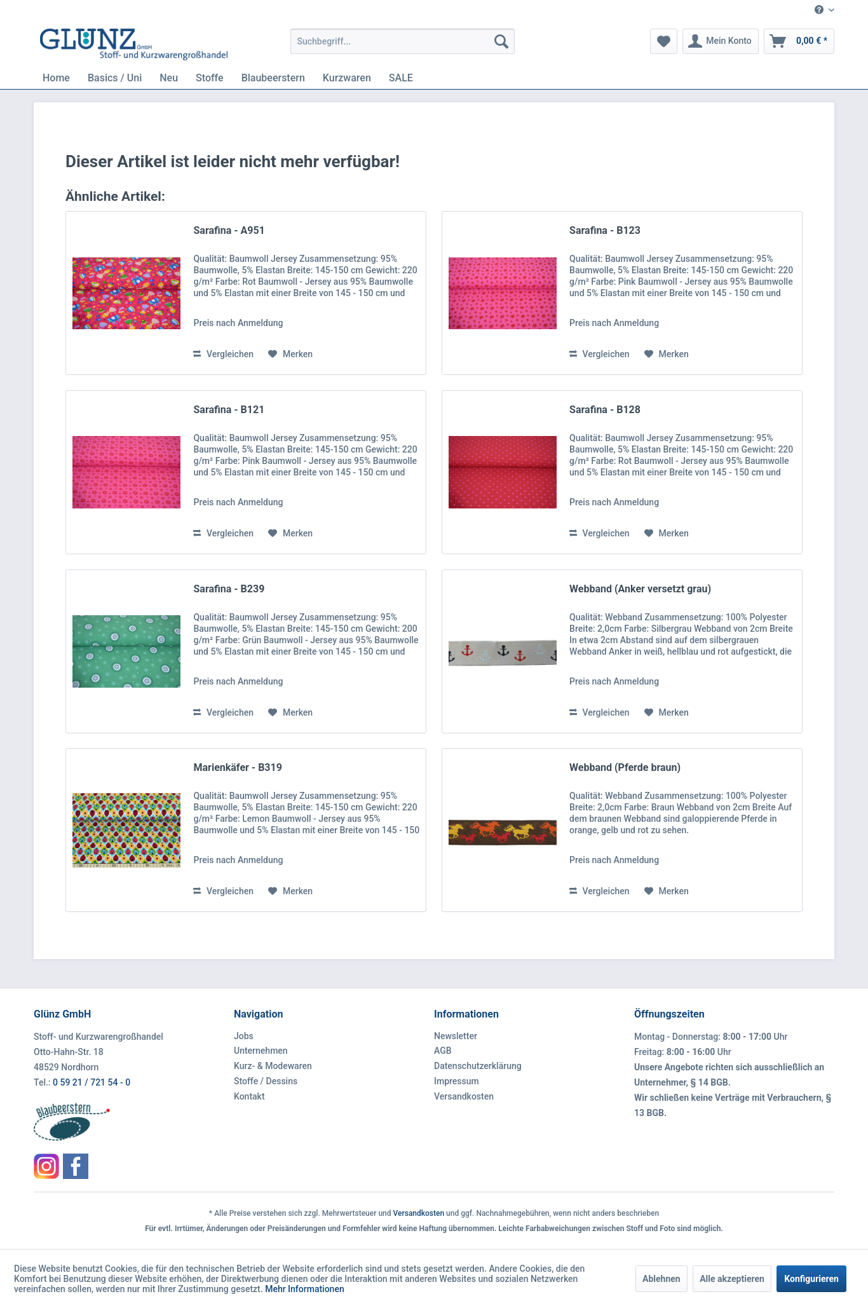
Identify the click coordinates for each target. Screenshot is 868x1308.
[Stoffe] (210, 78)
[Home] (56, 78)
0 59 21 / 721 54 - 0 (91, 1082)
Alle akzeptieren (732, 1279)
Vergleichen (223, 354)
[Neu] (169, 78)
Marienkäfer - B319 (237, 767)
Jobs (244, 1036)
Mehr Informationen (304, 1289)
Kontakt (249, 1096)
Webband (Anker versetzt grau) (640, 589)
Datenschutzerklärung (478, 1066)
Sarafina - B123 (605, 230)
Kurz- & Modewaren (273, 1066)
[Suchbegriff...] (402, 41)
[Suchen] (501, 41)
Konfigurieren (811, 1279)
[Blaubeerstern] (273, 78)
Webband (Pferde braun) (625, 767)
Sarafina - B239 (228, 589)
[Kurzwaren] (347, 78)
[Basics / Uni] (115, 78)
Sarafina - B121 (228, 410)
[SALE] (401, 78)
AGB (443, 1051)
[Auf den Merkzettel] (290, 354)
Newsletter (455, 1036)
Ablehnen (661, 1279)
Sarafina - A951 (228, 230)
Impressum (456, 1081)
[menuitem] (819, 10)
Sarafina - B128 (605, 410)
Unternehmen (261, 1051)
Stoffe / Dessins (265, 1081)
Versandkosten (464, 1096)
